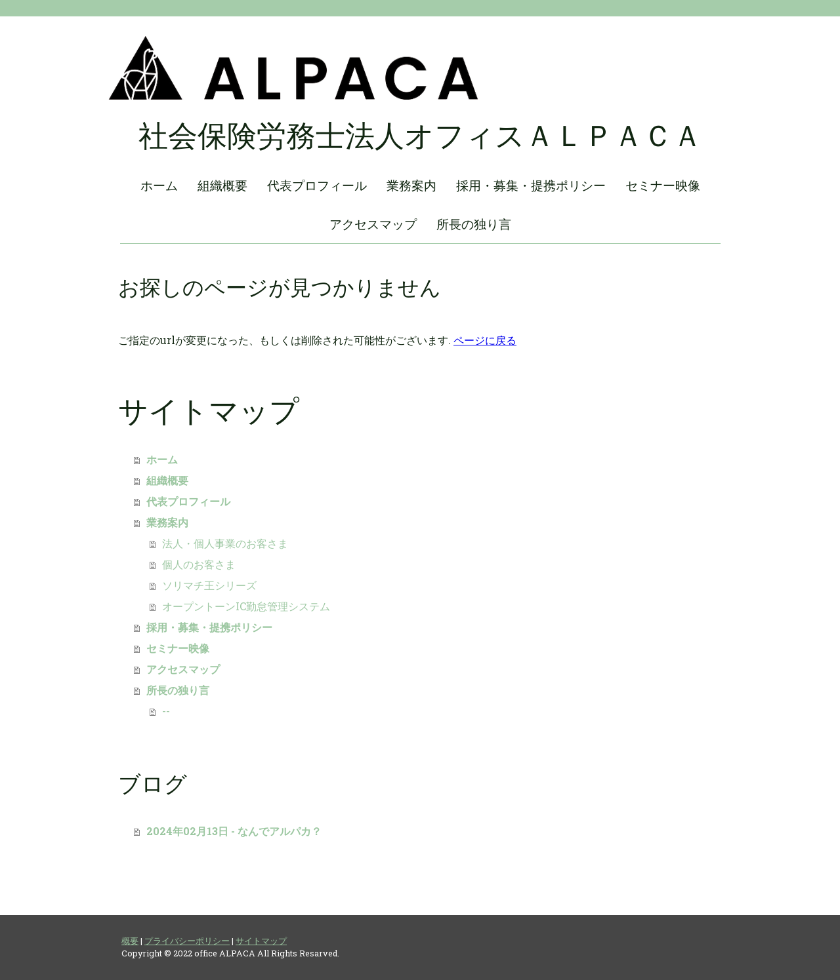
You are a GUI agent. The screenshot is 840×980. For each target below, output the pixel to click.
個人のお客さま (199, 564)
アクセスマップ (373, 224)
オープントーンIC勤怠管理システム (246, 606)
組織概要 (222, 185)
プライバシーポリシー (187, 940)
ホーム (159, 185)
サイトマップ (261, 940)
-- (166, 711)
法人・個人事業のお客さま (225, 543)
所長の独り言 (473, 224)
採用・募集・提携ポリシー (531, 185)
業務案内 (411, 185)
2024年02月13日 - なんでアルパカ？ (234, 831)
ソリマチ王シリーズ (209, 585)
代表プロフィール (317, 185)
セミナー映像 (662, 185)
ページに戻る (484, 340)
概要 (129, 940)
